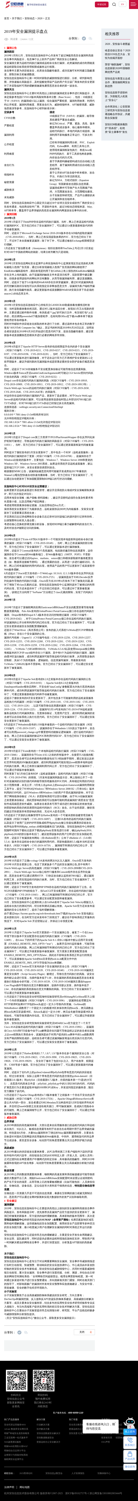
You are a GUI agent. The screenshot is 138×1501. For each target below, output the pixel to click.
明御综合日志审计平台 (15, 1450)
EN (122, 4)
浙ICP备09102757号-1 (77, 1493)
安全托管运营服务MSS (15, 1424)
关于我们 (17, 18)
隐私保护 (120, 1433)
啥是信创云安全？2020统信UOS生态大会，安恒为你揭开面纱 (117, 54)
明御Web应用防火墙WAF (16, 1446)
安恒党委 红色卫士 (78, 1433)
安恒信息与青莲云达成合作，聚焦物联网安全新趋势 (117, 82)
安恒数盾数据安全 (45, 1437)
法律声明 (9, 1487)
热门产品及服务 (11, 1419)
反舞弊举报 (106, 1433)
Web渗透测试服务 (12, 1442)
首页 (6, 18)
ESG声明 (105, 1442)
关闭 (85, 1332)
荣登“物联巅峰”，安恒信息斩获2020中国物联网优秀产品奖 (117, 68)
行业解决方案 (43, 1424)
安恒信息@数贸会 (54, 1473)
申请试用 (101, 4)
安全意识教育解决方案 (80, 1424)
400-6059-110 (75, 1412)
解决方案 (41, 1419)
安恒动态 (30, 18)
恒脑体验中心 (104, 1473)
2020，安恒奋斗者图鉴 (117, 44)
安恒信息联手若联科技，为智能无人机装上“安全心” (116, 96)
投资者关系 (106, 1437)
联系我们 (120, 1429)
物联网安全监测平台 (14, 1459)
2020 (39, 18)
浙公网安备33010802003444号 (105, 1493)
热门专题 (73, 1419)
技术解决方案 (43, 1429)
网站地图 (25, 1487)
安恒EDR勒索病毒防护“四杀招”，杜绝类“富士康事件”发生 (116, 128)
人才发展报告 (78, 1473)
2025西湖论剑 (25, 1473)
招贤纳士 (120, 1437)
